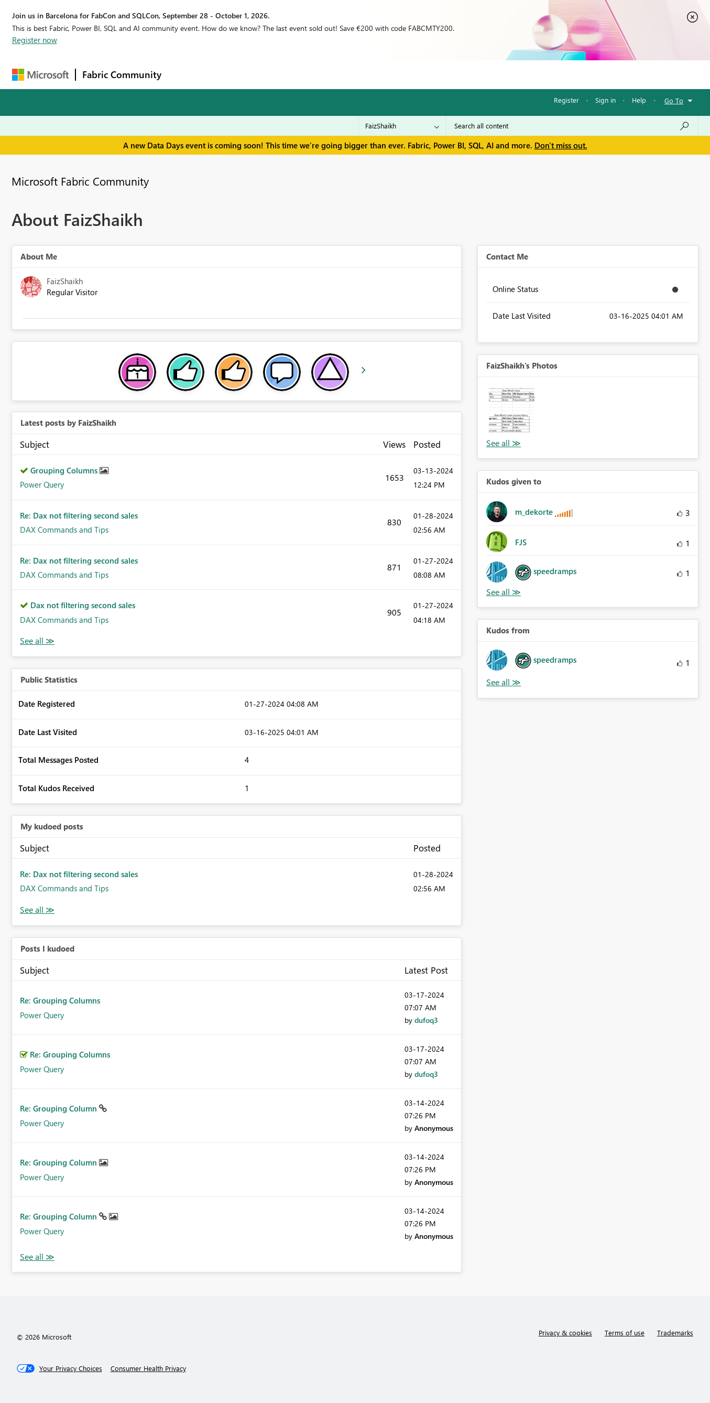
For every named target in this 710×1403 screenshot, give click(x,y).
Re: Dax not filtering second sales (79, 515)
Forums (185, 74)
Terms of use (625, 1332)
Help (639, 99)
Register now (34, 40)
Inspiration (231, 74)
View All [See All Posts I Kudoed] (37, 1257)
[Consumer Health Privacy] (148, 1368)
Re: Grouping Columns (60, 1000)
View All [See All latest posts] (37, 641)
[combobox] (571, 126)
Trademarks (675, 1332)
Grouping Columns (65, 470)
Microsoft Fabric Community (80, 181)
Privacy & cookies (565, 1332)
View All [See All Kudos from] (503, 682)
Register (566, 99)
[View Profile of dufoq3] (426, 1020)
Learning (408, 74)
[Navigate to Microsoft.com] (40, 75)
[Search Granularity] (402, 126)
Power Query (42, 484)
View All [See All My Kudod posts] (37, 910)
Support (452, 74)
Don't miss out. (560, 145)
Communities (321, 74)
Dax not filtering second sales (82, 605)
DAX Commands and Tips (64, 529)
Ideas (274, 74)
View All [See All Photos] (503, 443)
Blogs (367, 74)
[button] (511, 411)
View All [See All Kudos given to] (503, 592)
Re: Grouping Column (59, 1108)
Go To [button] (673, 100)
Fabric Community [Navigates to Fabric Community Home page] (121, 74)
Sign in (605, 99)
